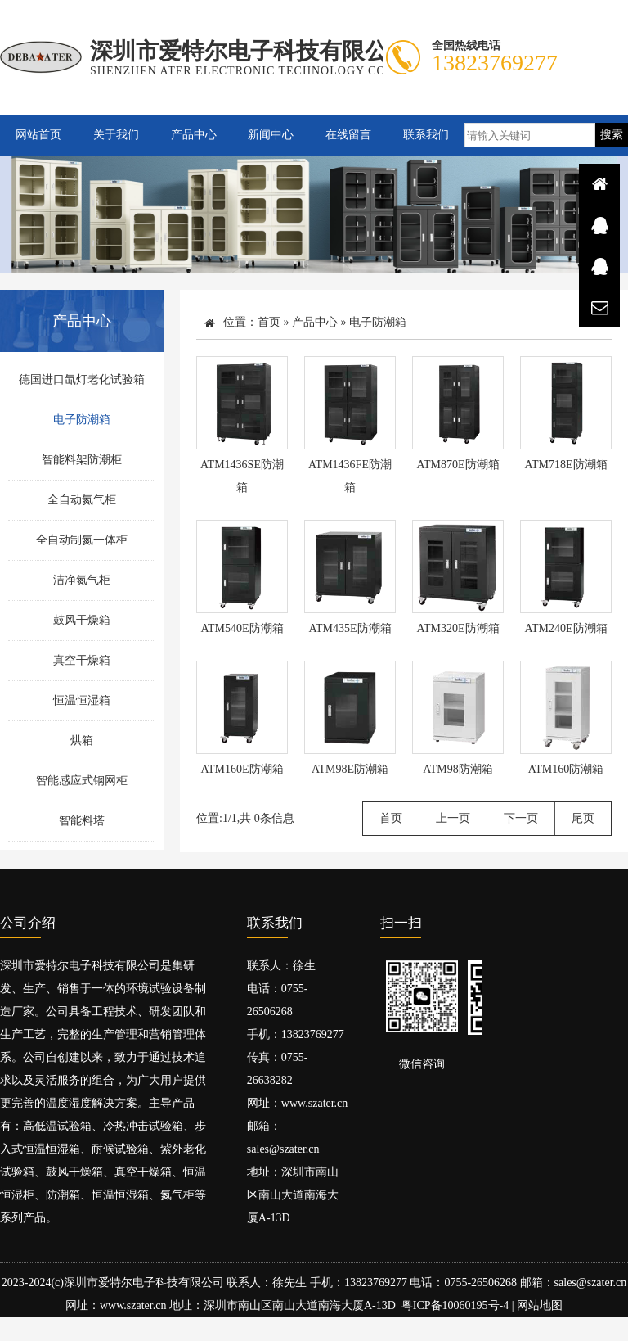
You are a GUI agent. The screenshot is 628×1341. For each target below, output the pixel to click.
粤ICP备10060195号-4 (455, 1306)
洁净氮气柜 (81, 580)
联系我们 (426, 135)
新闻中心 (271, 135)
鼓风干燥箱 (81, 620)
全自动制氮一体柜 (82, 540)
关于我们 (116, 135)
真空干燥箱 (81, 660)
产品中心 (194, 135)
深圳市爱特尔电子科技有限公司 (144, 1283)
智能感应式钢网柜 (82, 780)
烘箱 (81, 740)
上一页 (453, 818)
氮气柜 (177, 1196)
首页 (269, 322)
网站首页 (38, 135)
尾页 (583, 818)
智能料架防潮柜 (82, 460)
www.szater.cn (314, 1104)
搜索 (611, 135)
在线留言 (348, 135)
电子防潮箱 (81, 419)
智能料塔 (82, 821)
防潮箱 (63, 1196)
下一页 (521, 818)
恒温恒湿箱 (81, 700)
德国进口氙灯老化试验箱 (82, 379)
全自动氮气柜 (81, 500)
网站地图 (540, 1306)
